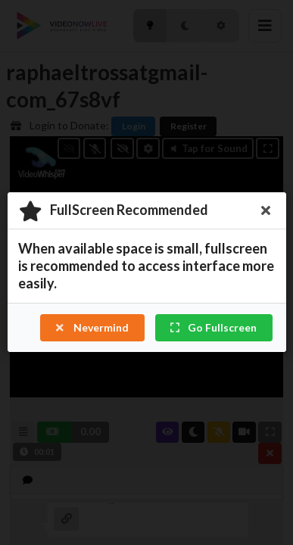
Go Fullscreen (212, 328)
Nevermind (91, 328)
